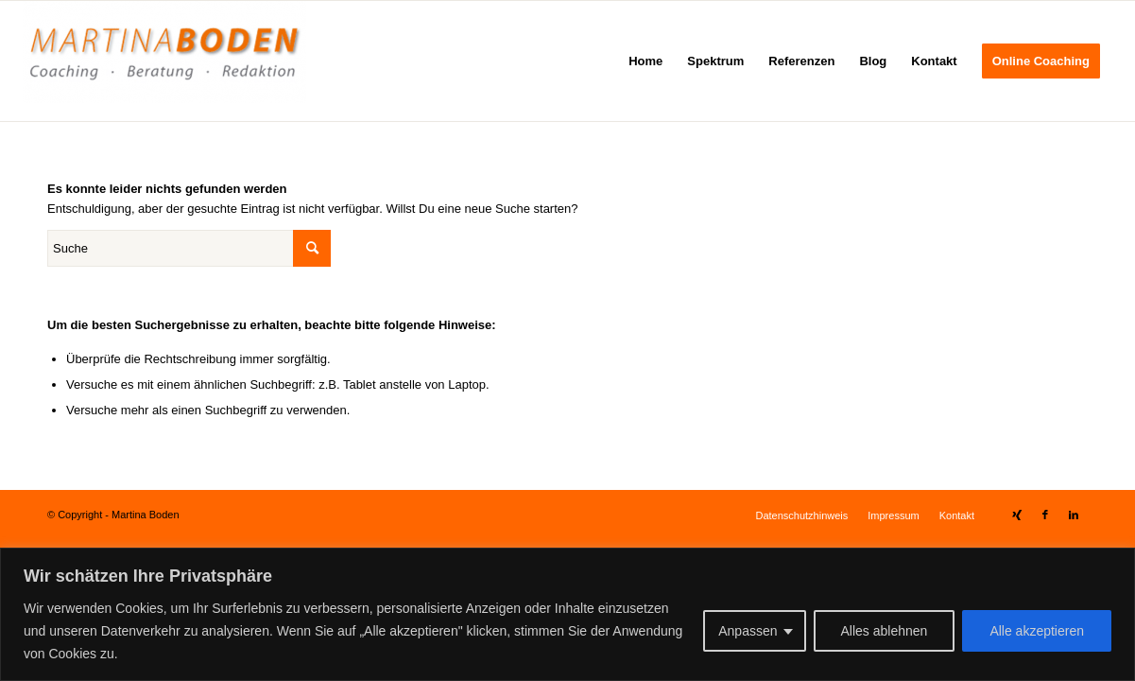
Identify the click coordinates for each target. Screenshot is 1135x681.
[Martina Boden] (164, 61)
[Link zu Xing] (1017, 514)
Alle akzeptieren (1036, 630)
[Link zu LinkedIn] (1073, 514)
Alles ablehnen (884, 630)
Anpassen (747, 630)
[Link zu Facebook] (1045, 514)
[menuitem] (645, 61)
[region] (567, 614)
